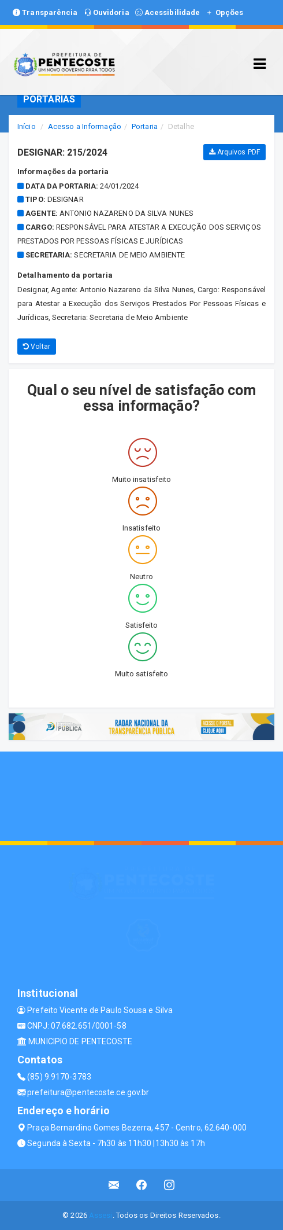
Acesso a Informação (84, 126)
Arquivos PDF (234, 152)
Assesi (101, 1215)
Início (26, 126)
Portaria (145, 126)
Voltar (36, 347)
